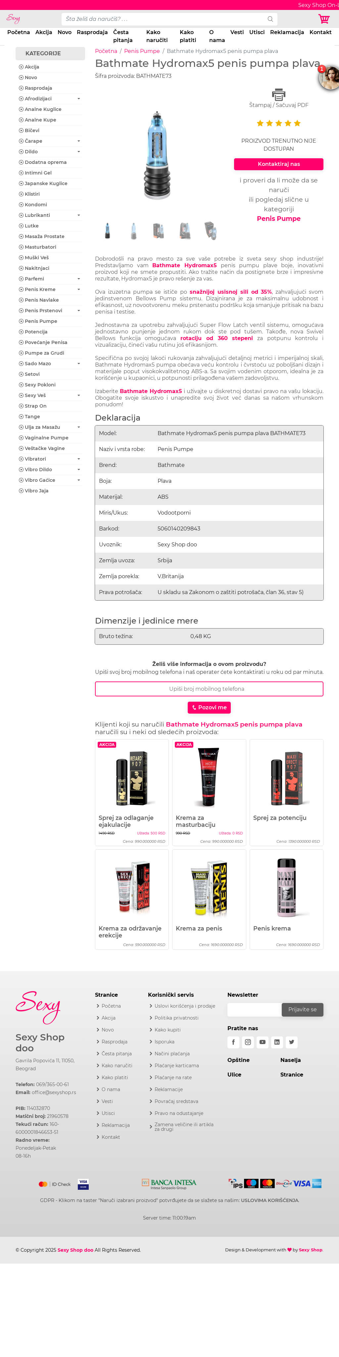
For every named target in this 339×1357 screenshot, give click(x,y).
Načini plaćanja (172, 1053)
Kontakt (321, 32)
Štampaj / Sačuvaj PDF (278, 98)
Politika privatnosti (177, 1018)
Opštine (238, 1060)
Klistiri (29, 194)
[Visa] (80, 1183)
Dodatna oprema (43, 162)
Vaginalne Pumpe (44, 438)
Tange (29, 417)
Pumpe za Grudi (41, 353)
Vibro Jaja (34, 491)
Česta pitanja (123, 36)
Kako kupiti (168, 1030)
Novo (65, 32)
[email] (259, 1010)
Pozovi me (209, 707)
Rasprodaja (92, 32)
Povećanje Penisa (43, 342)
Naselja (290, 1060)
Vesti (237, 32)
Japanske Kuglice (43, 183)
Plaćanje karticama (177, 1065)
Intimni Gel (35, 173)
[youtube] (262, 1042)
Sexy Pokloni (37, 385)
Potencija (33, 332)
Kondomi (33, 205)
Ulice (234, 1075)
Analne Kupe (37, 120)
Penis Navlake (39, 300)
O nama (217, 36)
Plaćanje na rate (173, 1077)
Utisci (257, 32)
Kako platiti (188, 36)
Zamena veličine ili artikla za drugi (184, 1126)
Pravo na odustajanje (179, 1113)
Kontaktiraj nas (279, 164)
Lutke (29, 226)
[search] (270, 19)
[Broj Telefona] (209, 688)
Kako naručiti (157, 36)
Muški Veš (34, 258)
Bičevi (29, 130)
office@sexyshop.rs (54, 1092)
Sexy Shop (310, 1249)
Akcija (43, 32)
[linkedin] (277, 1042)
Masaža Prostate (42, 236)
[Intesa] (169, 1183)
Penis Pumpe (142, 51)
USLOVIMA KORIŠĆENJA (269, 1200)
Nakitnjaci (34, 268)
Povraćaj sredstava (176, 1101)
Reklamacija (287, 32)
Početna (18, 32)
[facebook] (233, 1042)
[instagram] (248, 1042)
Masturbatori (37, 247)
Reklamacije (169, 1089)
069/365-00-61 (52, 1084)
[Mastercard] (55, 1183)
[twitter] (292, 1042)
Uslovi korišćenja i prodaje (185, 1006)
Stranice (291, 1075)
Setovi (29, 374)
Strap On (33, 406)
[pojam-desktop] (163, 19)
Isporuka (164, 1041)
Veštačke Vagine (42, 448)
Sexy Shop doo (40, 1043)
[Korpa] (325, 19)
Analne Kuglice (40, 109)
